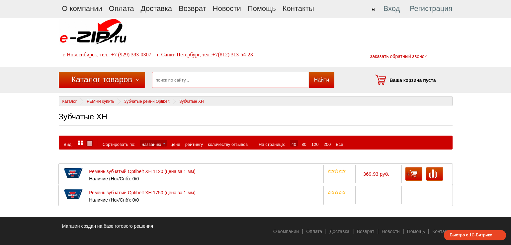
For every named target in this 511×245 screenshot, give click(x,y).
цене (175, 144)
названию (153, 144)
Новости (227, 8)
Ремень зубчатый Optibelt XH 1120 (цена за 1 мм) (142, 171)
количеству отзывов (228, 144)
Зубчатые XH (191, 101)
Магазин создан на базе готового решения (107, 226)
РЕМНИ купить (100, 101)
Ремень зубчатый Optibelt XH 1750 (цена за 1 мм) (142, 192)
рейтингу (194, 144)
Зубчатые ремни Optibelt (146, 101)
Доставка (156, 8)
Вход (391, 8)
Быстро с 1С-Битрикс (471, 235)
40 (294, 144)
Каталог (69, 101)
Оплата (121, 8)
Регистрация (431, 8)
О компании (82, 8)
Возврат (192, 8)
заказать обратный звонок (398, 56)
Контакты (298, 8)
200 (327, 144)
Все (339, 144)
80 (303, 144)
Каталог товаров (101, 79)
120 (315, 144)
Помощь (262, 8)
